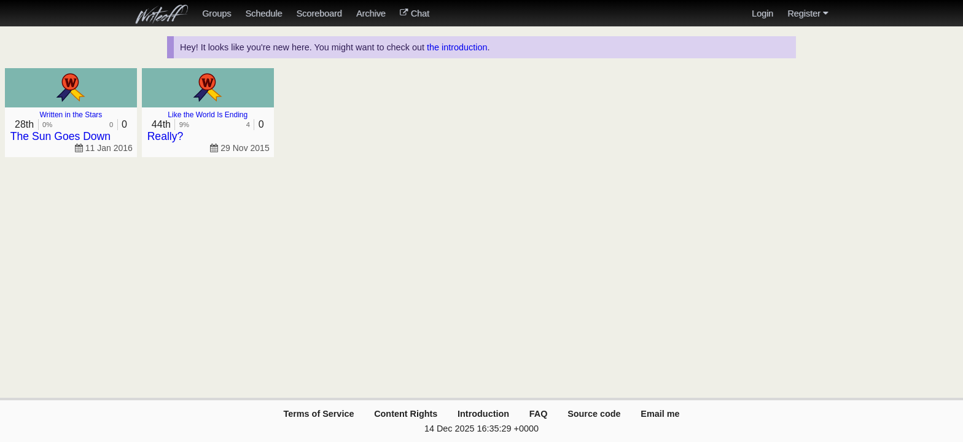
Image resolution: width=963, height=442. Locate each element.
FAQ (538, 414)
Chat (414, 13)
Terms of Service (318, 414)
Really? (165, 136)
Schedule (263, 13)
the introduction (457, 47)
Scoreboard (318, 13)
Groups (216, 13)
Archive (371, 13)
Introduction (483, 414)
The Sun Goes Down (60, 136)
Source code (593, 414)
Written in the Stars (71, 114)
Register (807, 13)
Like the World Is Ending (208, 114)
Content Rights (405, 414)
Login (762, 13)
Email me (660, 414)
